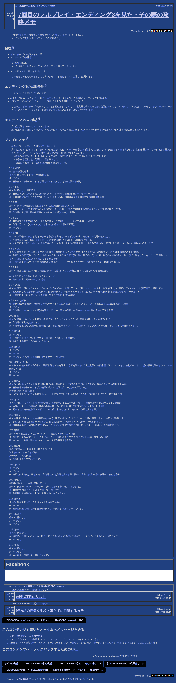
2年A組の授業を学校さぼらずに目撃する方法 (50, 610)
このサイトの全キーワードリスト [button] (69, 670)
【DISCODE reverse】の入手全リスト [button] (125, 663)
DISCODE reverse (46, 6)
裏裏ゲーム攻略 (27, 6)
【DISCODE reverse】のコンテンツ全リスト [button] (27, 620)
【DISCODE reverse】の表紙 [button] (68, 620)
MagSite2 (23, 679)
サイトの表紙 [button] (11, 663)
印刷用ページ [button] (96, 670)
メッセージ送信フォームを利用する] (25, 636)
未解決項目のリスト (31, 597)
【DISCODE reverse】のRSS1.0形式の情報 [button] (26, 670)
